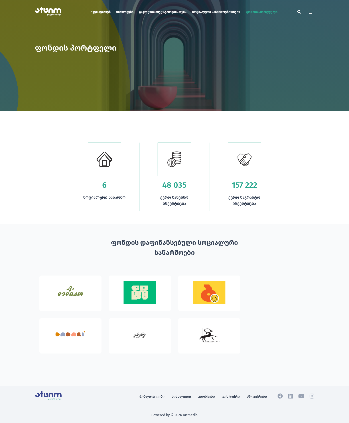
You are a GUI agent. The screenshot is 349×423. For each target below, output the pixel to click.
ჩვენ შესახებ (101, 12)
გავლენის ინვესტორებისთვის (163, 12)
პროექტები (257, 396)
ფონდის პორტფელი (262, 12)
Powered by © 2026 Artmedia (174, 415)
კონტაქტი (231, 396)
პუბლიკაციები (151, 396)
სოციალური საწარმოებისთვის (216, 12)
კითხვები (206, 396)
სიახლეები (125, 12)
